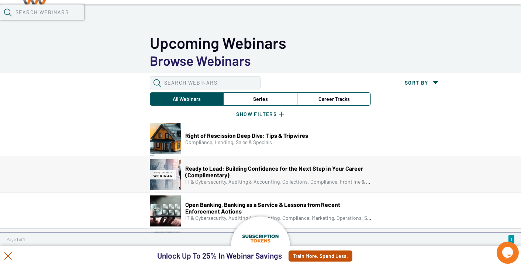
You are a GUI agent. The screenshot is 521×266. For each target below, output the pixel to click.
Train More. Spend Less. (336, 256)
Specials (259, 18)
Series (131, 61)
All (72, 61)
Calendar (171, 18)
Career (191, 61)
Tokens (209, 18)
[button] (376, 18)
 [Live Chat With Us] (501, 247)
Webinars (131, 18)
